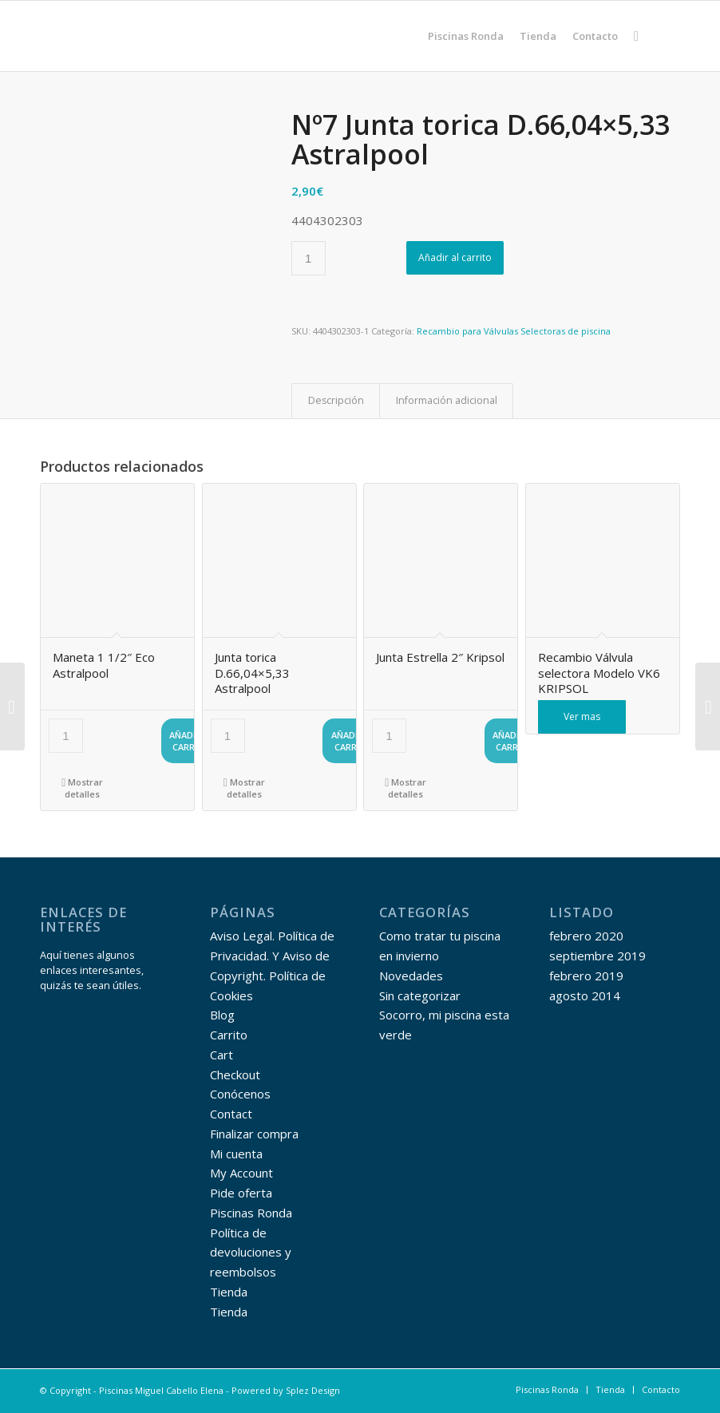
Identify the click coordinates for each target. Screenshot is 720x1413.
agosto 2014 (584, 995)
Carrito (228, 1035)
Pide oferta (241, 1193)
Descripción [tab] (336, 400)
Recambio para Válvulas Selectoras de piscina (514, 331)
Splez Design (313, 1390)
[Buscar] (636, 36)
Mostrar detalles (82, 787)
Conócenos (240, 1094)
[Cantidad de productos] (308, 258)
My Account (241, 1173)
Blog (222, 1015)
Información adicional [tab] (446, 400)
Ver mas (582, 716)
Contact (231, 1114)
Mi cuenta (236, 1154)
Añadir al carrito (455, 257)
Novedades (411, 976)
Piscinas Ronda (251, 1213)
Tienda (228, 1292)
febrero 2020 (586, 936)
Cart (221, 1055)
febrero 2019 (586, 976)
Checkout (235, 1075)
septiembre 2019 (597, 956)
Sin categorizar (420, 995)
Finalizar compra (254, 1134)
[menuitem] (466, 36)
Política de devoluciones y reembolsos (250, 1252)
